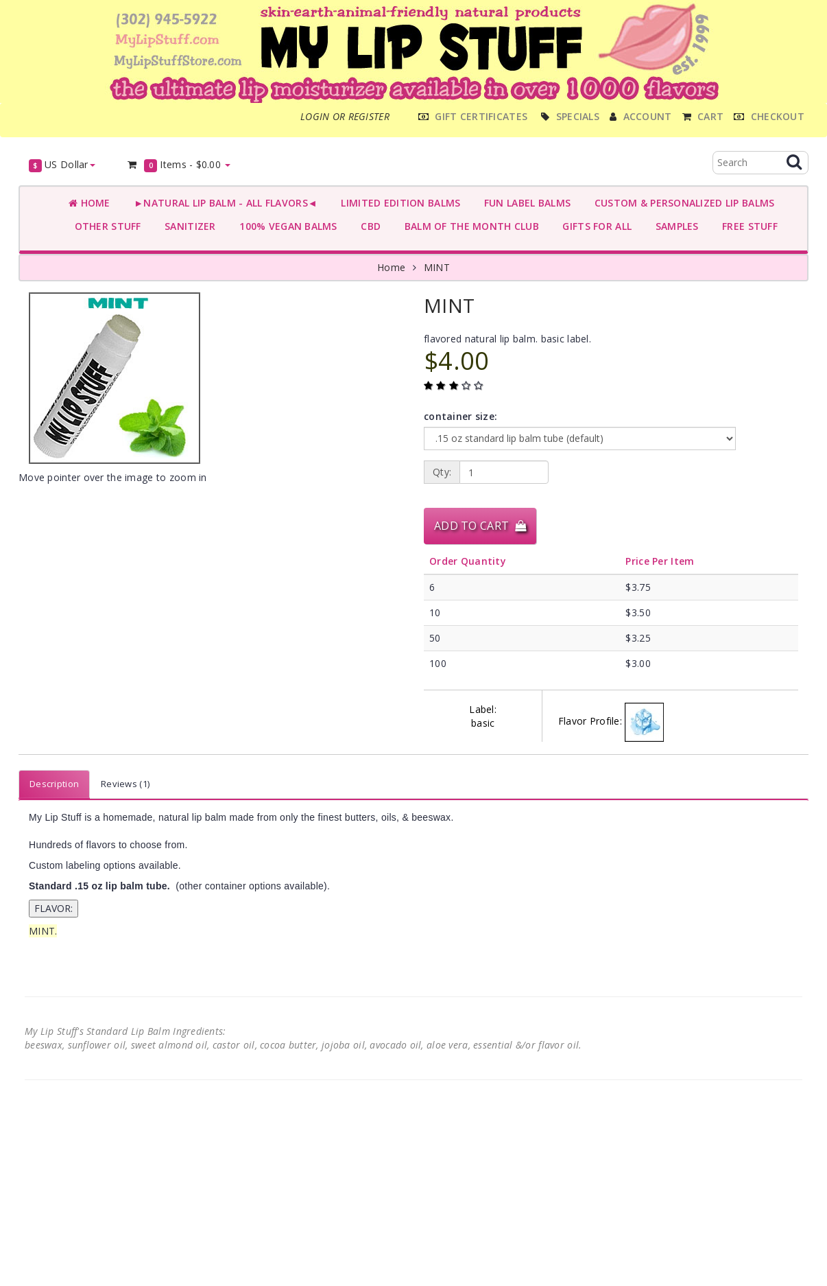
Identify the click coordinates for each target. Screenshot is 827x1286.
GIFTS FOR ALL (594, 226)
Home (89, 202)
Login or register (344, 116)
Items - (178, 165)
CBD (368, 226)
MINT (437, 267)
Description (54, 784)
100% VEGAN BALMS (285, 226)
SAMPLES (674, 226)
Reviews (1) (125, 784)
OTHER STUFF (105, 226)
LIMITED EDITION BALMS (397, 202)
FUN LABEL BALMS (524, 202)
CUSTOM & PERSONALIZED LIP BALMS (681, 202)
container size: (460, 416)
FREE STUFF (747, 226)
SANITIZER (187, 226)
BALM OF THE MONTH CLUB (468, 226)
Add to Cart (480, 525)
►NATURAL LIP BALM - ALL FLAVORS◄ (222, 202)
